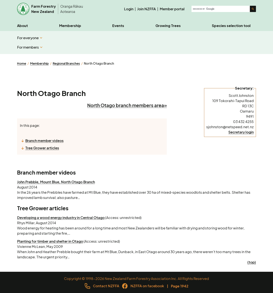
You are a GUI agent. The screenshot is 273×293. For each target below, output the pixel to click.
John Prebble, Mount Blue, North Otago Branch (56, 182)
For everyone (29, 38)
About (22, 25)
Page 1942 (179, 286)
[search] (221, 9)
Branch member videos (44, 140)
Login (128, 9)
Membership (70, 25)
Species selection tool (231, 25)
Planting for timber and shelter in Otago (50, 241)
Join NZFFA (146, 9)
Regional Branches (66, 63)
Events (118, 25)
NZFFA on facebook (147, 286)
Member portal (172, 9)
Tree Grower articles (42, 148)
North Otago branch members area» (127, 105)
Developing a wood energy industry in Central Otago (61, 217)
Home (21, 63)
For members (29, 47)
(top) (251, 262)
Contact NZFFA (106, 286)
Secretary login (241, 132)
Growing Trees (168, 25)
